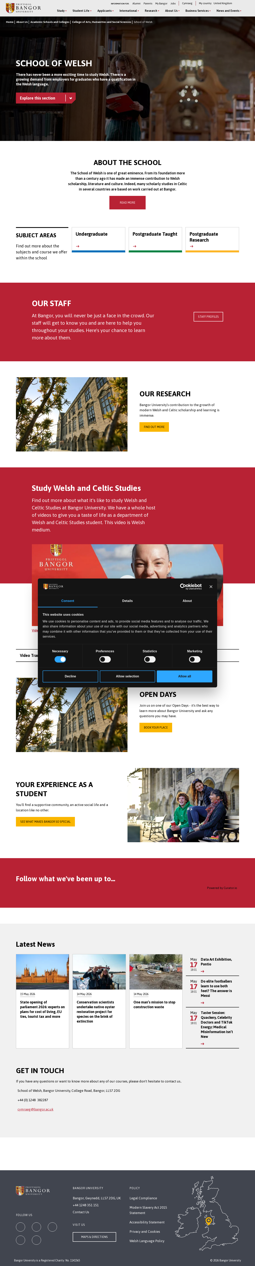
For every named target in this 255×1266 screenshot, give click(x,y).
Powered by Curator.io (222, 888)
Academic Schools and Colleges (49, 22)
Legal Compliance (143, 1198)
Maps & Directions (94, 1237)
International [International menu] (128, 10)
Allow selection (127, 676)
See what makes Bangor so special (45, 821)
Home (10, 22)
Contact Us (81, 1212)
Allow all (184, 676)
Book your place (156, 727)
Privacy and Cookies (144, 1232)
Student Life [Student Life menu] (81, 10)
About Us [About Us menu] (171, 10)
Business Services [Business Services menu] (197, 10)
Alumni (136, 3)
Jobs (173, 3)
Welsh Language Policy (146, 1241)
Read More (127, 202)
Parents (148, 3)
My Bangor (161, 3)
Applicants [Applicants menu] (104, 10)
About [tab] (187, 601)
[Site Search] (245, 11)
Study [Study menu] (61, 10)
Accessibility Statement (147, 1222)
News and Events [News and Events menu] (228, 10)
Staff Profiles (208, 316)
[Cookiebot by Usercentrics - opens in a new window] (184, 586)
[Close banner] (211, 586)
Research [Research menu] (151, 10)
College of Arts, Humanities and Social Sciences (101, 22)
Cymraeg (187, 3)
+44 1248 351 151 (86, 1205)
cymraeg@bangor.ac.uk (35, 1109)
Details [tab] (127, 601)
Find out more (154, 427)
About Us (22, 22)
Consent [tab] (67, 601)
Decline (70, 676)
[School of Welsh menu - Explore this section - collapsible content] (46, 98)
